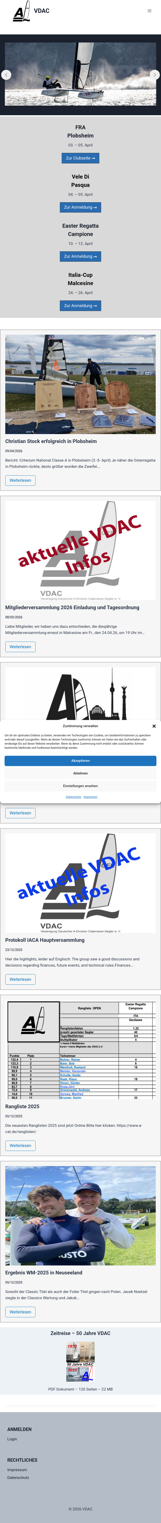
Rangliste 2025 (22, 1106)
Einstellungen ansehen (80, 786)
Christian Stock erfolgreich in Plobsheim (51, 441)
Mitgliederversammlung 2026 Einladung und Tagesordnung (72, 607)
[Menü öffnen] (149, 10)
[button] (154, 726)
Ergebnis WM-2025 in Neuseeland (43, 1273)
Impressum (90, 797)
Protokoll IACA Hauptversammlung (45, 940)
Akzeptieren (80, 761)
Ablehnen (80, 773)
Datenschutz (73, 797)
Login (12, 1439)
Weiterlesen (20, 480)
